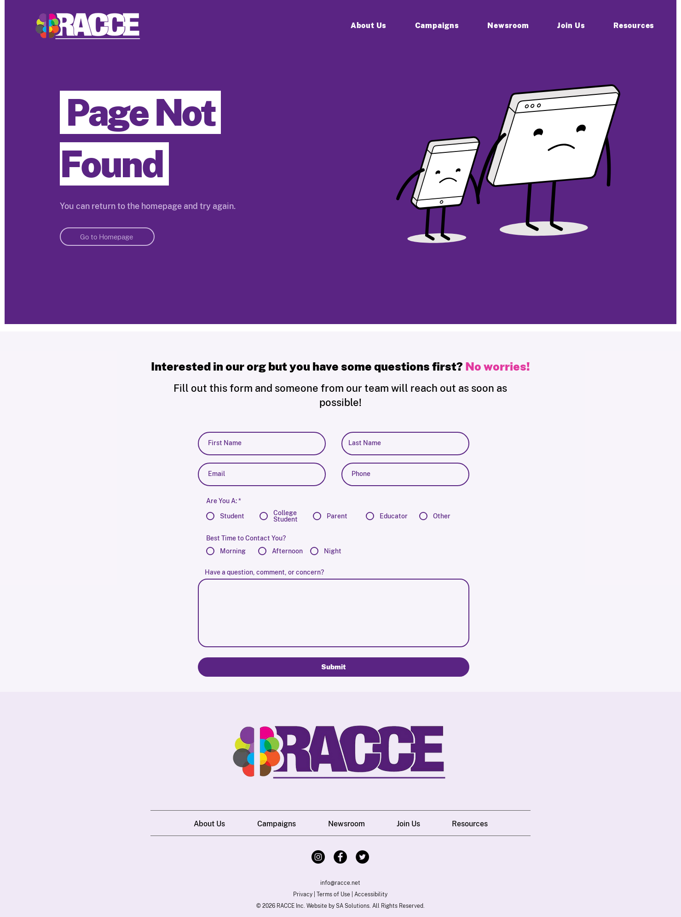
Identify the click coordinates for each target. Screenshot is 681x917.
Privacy (302, 894)
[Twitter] (362, 857)
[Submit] (333, 667)
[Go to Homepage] (107, 236)
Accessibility (370, 894)
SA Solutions (352, 906)
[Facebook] (340, 857)
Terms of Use (333, 894)
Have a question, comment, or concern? (264, 572)
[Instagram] (318, 857)
